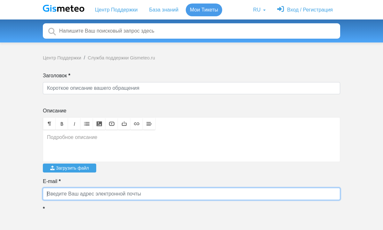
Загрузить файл (69, 168)
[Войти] (305, 9)
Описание (54, 110)
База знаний (163, 9)
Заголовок (55, 75)
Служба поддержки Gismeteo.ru (121, 57)
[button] (49, 124)
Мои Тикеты (204, 9)
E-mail (50, 181)
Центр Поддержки (116, 9)
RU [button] (257, 9)
